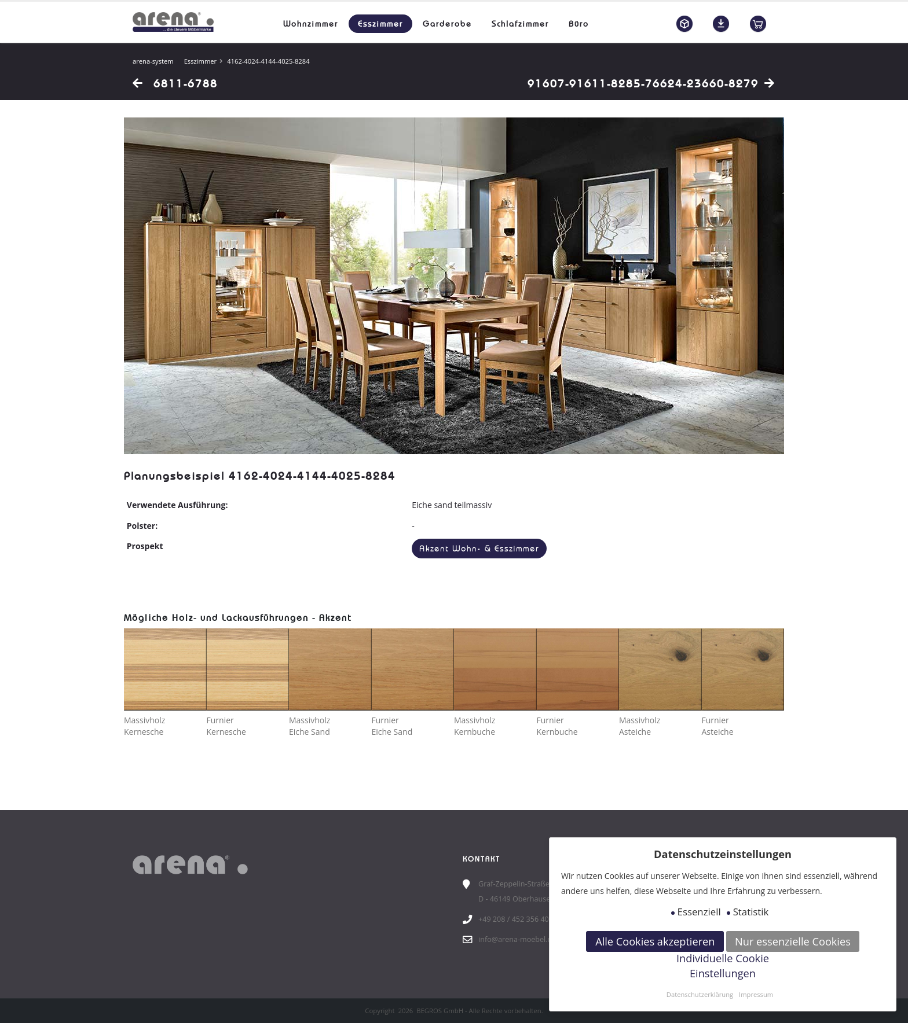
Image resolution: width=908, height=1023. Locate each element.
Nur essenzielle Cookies (793, 941)
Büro (579, 23)
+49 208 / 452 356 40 (513, 919)
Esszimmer (380, 23)
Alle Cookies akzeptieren (655, 941)
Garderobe (447, 23)
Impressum (756, 994)
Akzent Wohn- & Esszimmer (479, 549)
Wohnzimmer (310, 23)
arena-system (153, 61)
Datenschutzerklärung (700, 994)
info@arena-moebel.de (517, 939)
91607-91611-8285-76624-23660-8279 (651, 83)
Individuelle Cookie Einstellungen (722, 965)
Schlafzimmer (520, 23)
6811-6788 (175, 83)
